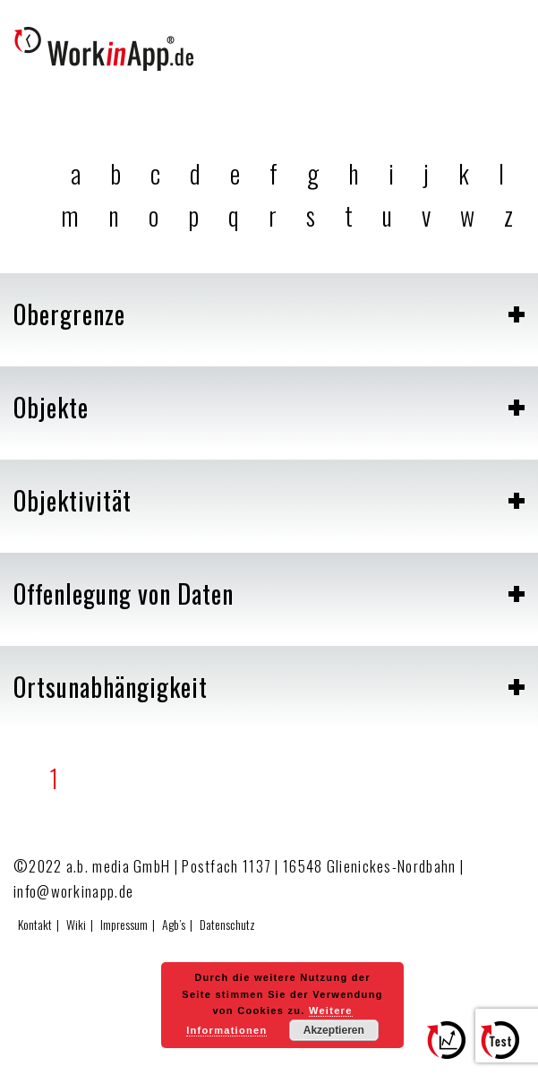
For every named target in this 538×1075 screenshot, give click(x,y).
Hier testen (507, 1048)
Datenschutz (227, 924)
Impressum (124, 924)
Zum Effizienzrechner (453, 1048)
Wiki (76, 924)
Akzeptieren (333, 1030)
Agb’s (173, 924)
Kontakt (35, 924)
